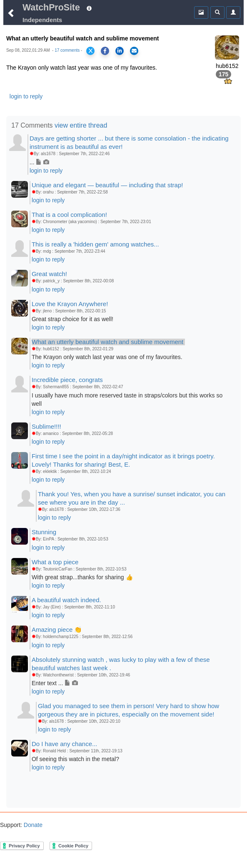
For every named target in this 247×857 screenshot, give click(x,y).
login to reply (26, 96)
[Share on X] (90, 51)
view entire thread (81, 125)
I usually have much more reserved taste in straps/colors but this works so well (127, 399)
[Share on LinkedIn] (119, 51)
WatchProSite (51, 8)
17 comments (67, 50)
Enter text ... (55, 683)
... (39, 162)
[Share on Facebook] (105, 51)
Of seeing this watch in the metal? (75, 759)
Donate (32, 825)
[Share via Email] (134, 51)
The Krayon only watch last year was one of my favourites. (107, 357)
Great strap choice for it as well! (72, 319)
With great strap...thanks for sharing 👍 (82, 577)
